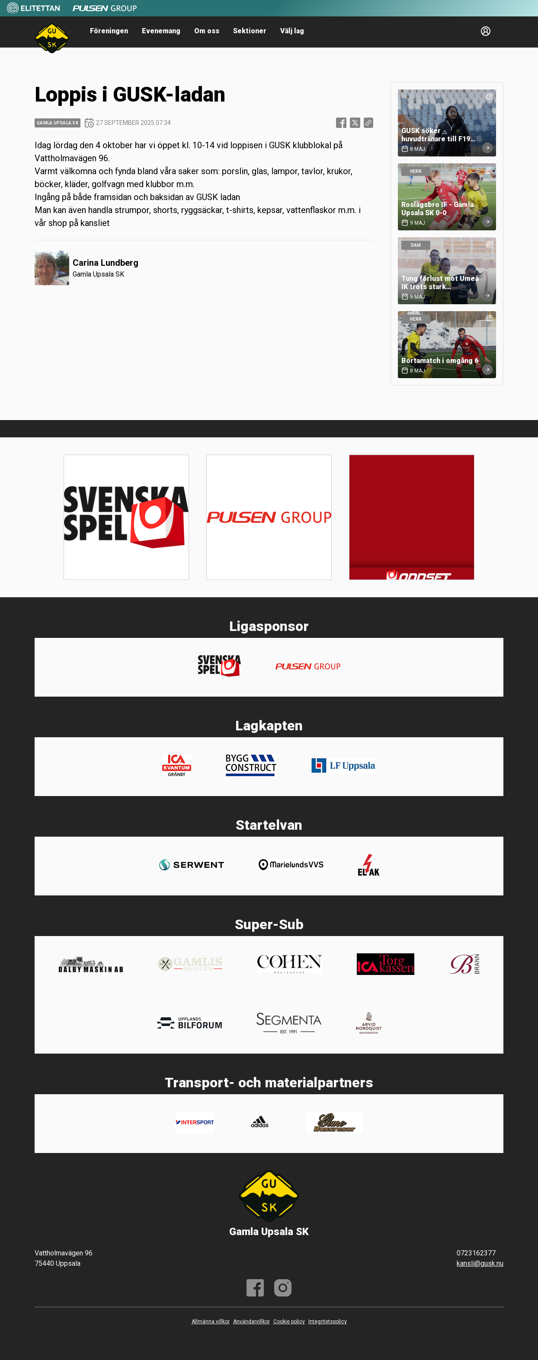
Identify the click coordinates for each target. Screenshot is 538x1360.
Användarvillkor (251, 1322)
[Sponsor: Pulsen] (105, 12)
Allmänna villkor (211, 1322)
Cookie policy (289, 1322)
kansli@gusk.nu (480, 1263)
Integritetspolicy (327, 1322)
